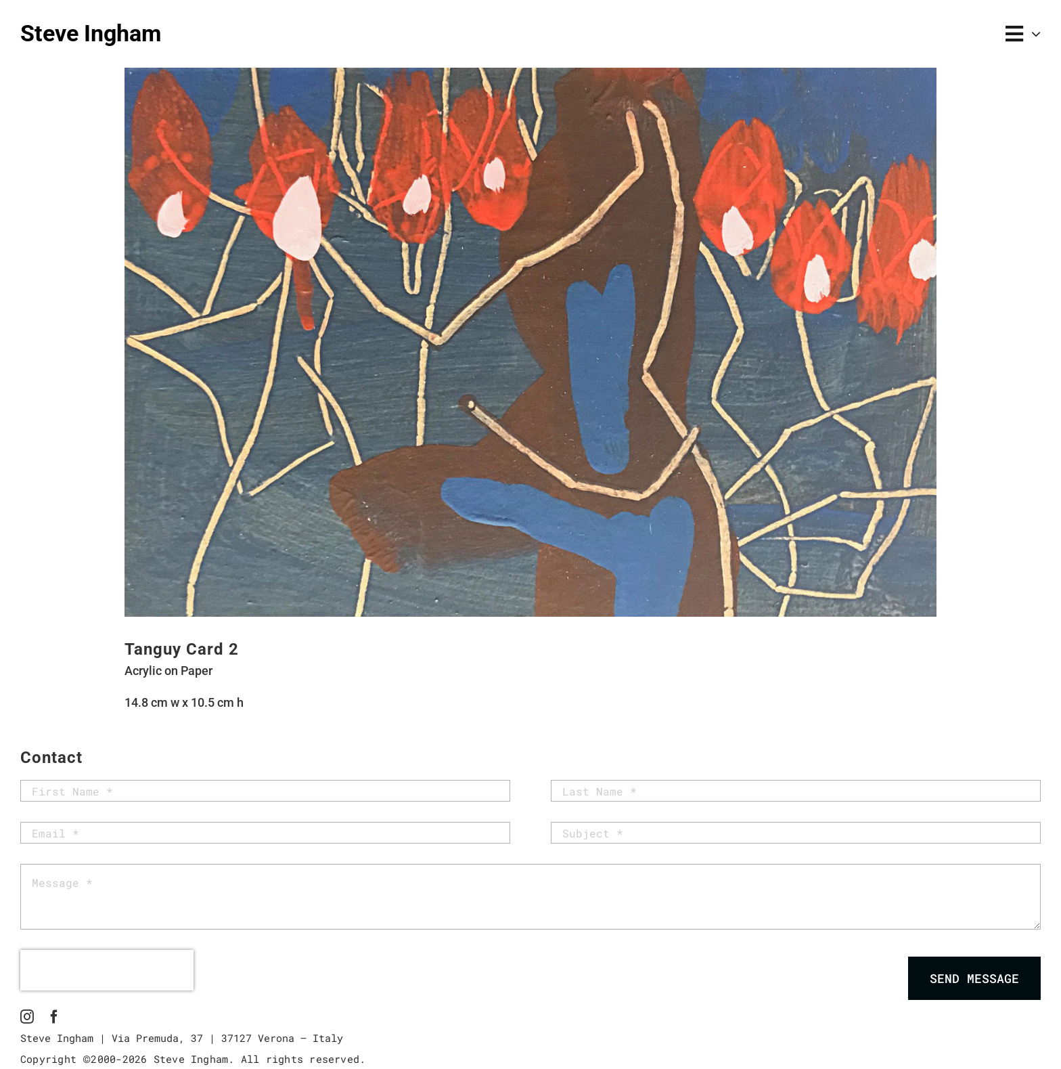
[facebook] (54, 1017)
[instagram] (27, 1017)
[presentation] (107, 970)
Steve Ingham (90, 33)
